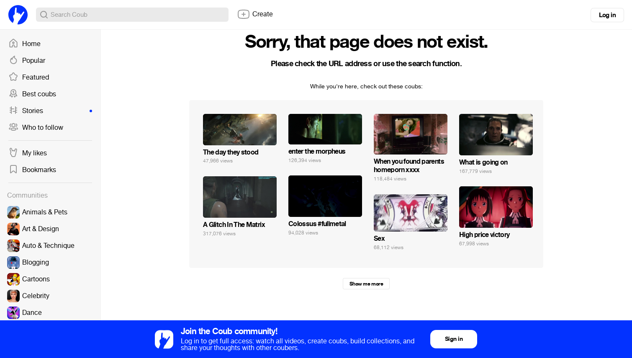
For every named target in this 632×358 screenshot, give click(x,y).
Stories (50, 111)
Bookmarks (32, 170)
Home (24, 44)
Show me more (366, 284)
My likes (27, 153)
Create (255, 14)
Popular (26, 61)
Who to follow (35, 128)
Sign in (453, 339)
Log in (607, 15)
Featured (28, 77)
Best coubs (32, 94)
